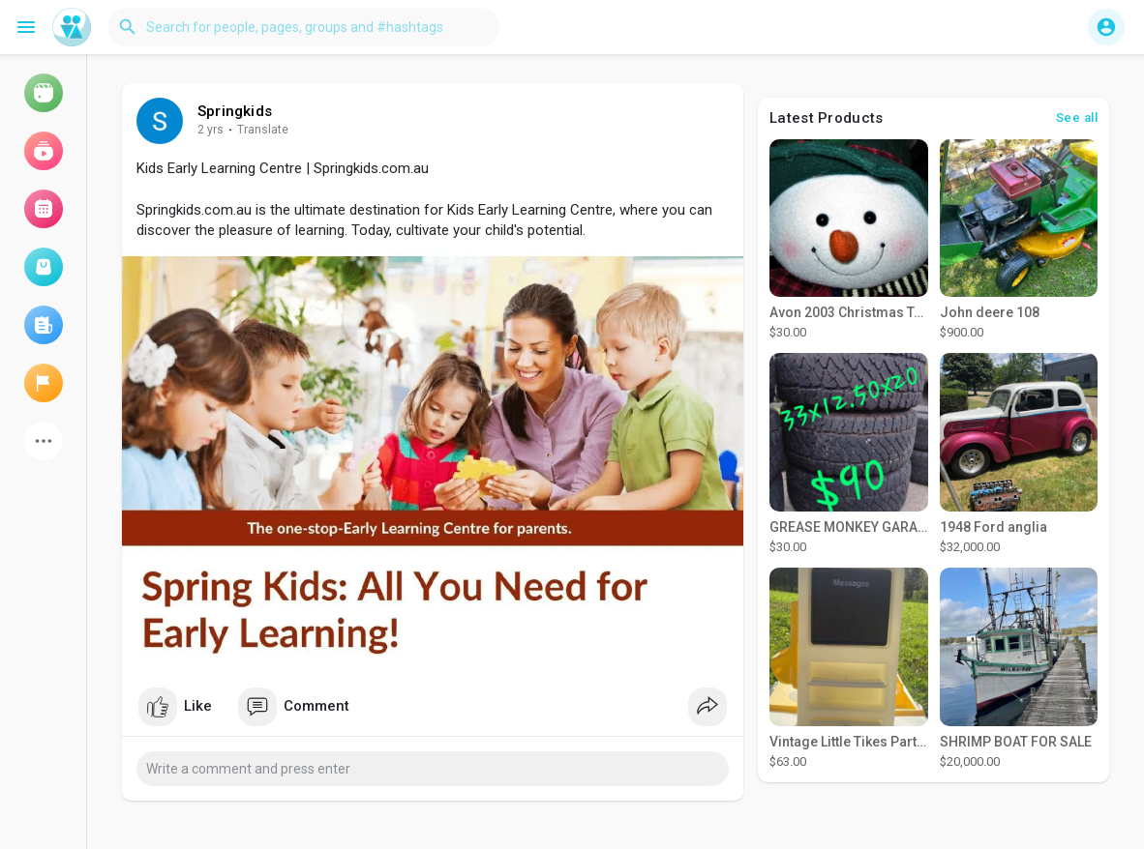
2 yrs (210, 129)
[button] (303, 27)
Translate (262, 129)
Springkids (234, 111)
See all (1077, 117)
